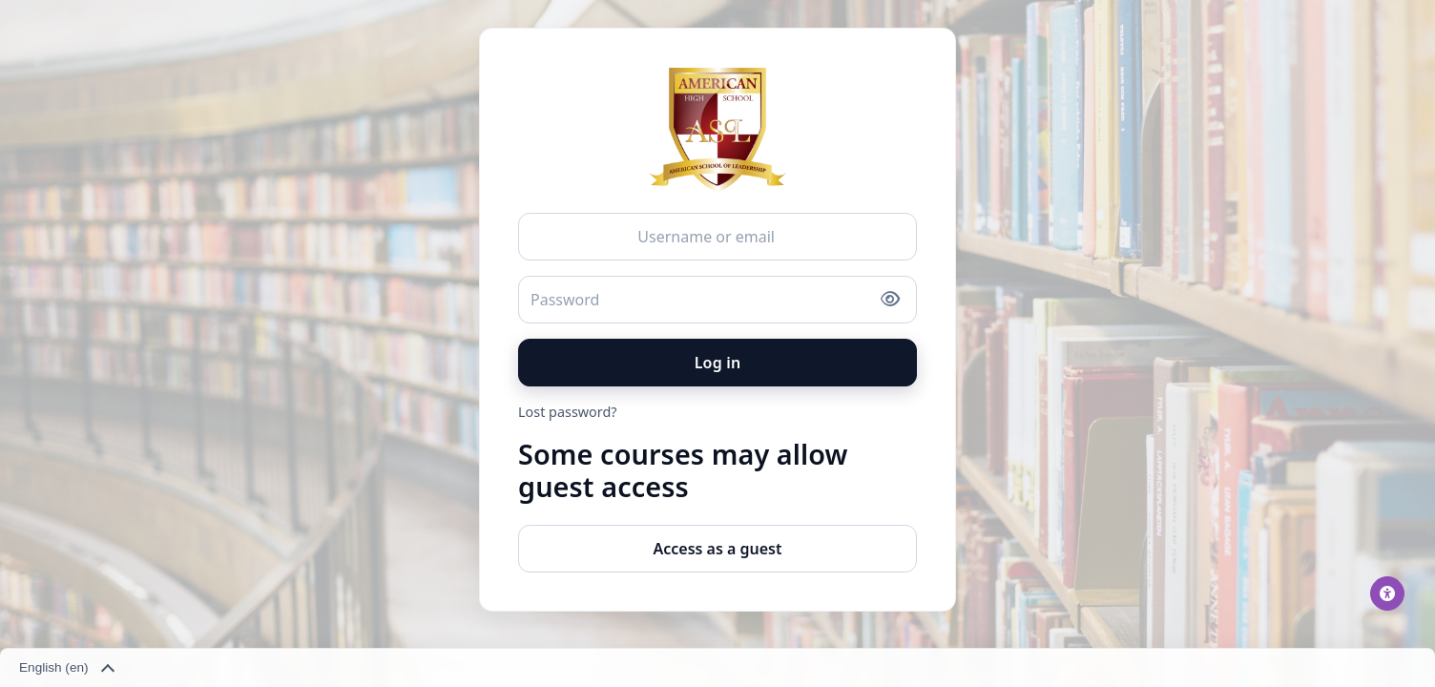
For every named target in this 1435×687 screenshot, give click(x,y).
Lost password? (567, 412)
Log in (718, 362)
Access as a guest (717, 548)
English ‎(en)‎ (66, 668)
